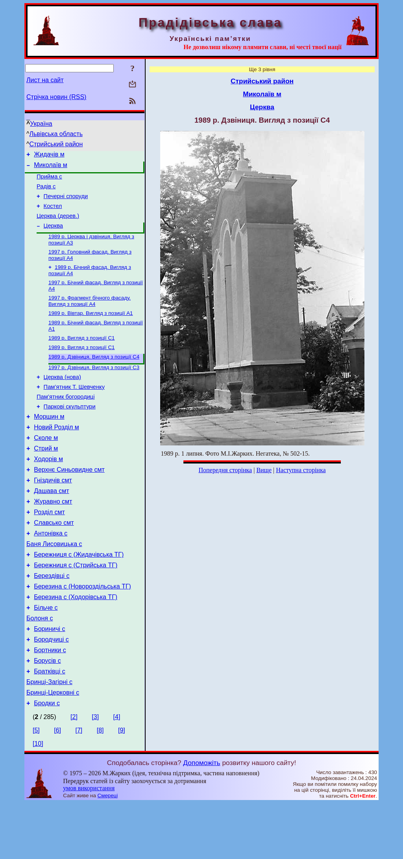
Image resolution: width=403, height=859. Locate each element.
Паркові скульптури (70, 429)
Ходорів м (48, 487)
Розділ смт (49, 546)
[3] (95, 772)
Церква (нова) (62, 396)
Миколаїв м (50, 167)
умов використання (89, 844)
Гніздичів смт (53, 511)
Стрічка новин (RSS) (56, 97)
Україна (41, 123)
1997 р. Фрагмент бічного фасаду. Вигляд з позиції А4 (89, 314)
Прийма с (49, 180)
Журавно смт (53, 535)
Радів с (46, 191)
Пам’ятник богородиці (66, 418)
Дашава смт (51, 523)
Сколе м (46, 464)
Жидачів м (49, 155)
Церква (53, 235)
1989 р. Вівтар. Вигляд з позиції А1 (90, 327)
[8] (100, 786)
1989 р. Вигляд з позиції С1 (81, 354)
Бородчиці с (51, 688)
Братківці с (49, 723)
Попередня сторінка (225, 470)
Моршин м (49, 440)
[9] (121, 786)
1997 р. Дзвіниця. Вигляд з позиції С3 (93, 385)
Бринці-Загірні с (49, 735)
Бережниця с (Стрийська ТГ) (75, 605)
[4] (116, 772)
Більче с (45, 652)
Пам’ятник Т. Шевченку (74, 407)
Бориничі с (49, 676)
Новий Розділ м (56, 452)
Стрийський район (56, 144)
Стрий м (46, 476)
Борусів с (47, 711)
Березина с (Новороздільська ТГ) (82, 629)
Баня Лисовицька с (54, 582)
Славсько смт (54, 558)
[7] (79, 786)
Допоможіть (201, 818)
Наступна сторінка (300, 470)
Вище (264, 470)
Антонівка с (50, 570)
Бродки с (47, 759)
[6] (57, 786)
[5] (36, 786)
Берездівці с (51, 617)
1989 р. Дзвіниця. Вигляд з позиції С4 (93, 374)
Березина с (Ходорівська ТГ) (75, 641)
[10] (38, 799)
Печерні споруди (66, 202)
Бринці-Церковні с (52, 747)
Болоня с (39, 664)
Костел (53, 213)
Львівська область (56, 134)
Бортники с (50, 700)
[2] (74, 772)
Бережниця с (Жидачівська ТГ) (79, 593)
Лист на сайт (45, 80)
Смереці (108, 851)
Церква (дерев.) (58, 224)
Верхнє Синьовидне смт (69, 499)
